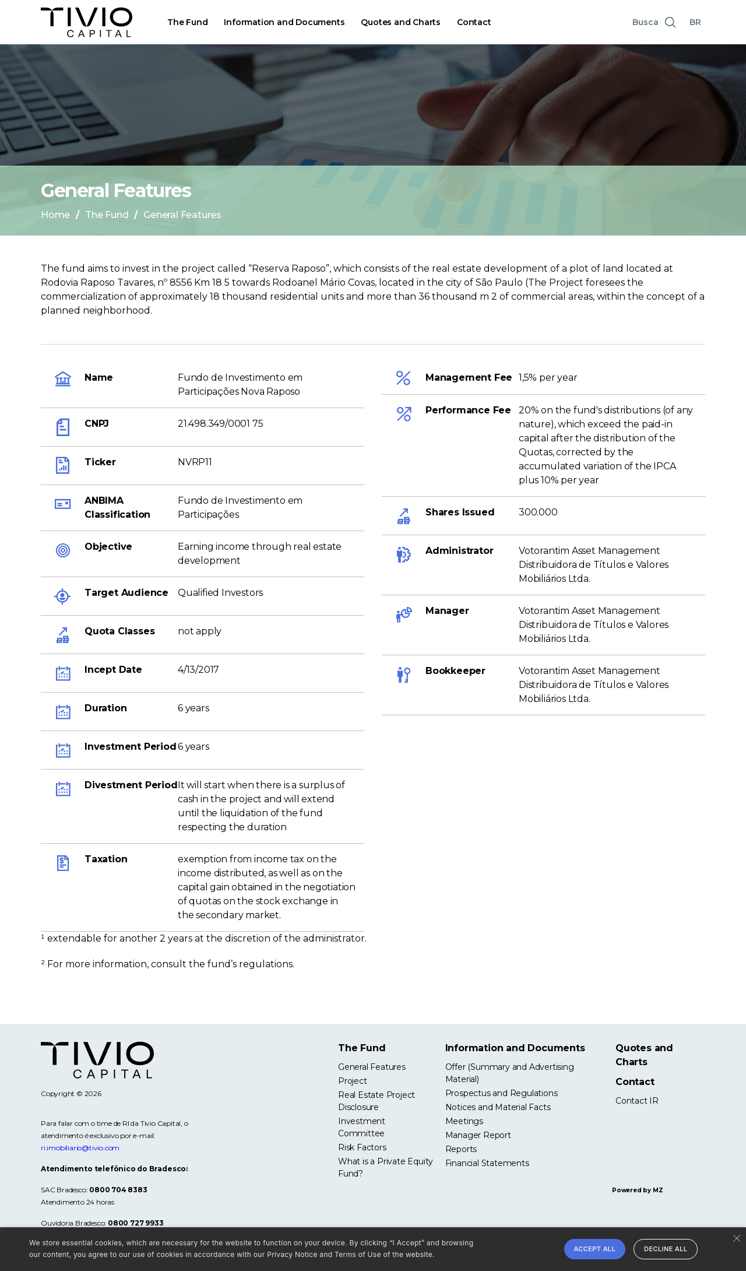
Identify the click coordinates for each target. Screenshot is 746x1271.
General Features (372, 1067)
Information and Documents (284, 22)
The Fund (187, 22)
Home (55, 214)
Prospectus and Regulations (501, 1093)
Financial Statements (487, 1163)
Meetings (464, 1121)
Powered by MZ (637, 1190)
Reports (461, 1149)
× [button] (735, 1237)
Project (352, 1081)
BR (695, 22)
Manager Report (478, 1135)
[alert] (373, 1249)
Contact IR (637, 1101)
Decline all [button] (665, 1249)
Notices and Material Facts (498, 1107)
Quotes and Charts (401, 22)
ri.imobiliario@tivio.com (80, 1147)
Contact (474, 22)
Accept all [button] (595, 1249)
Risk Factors (362, 1147)
